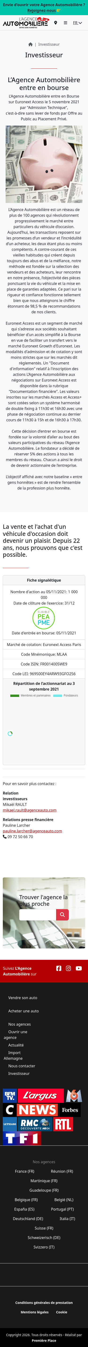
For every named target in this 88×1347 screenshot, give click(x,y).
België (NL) (63, 1199)
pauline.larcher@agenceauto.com (32, 831)
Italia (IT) (67, 1218)
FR (77, 22)
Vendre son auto (22, 997)
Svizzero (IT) (44, 1247)
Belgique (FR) (26, 1199)
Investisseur (19, 1073)
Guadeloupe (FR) (43, 1190)
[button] (65, 23)
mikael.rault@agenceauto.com (30, 810)
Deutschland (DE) (28, 1218)
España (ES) (24, 1209)
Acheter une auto (23, 1011)
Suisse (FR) (44, 1228)
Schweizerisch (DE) (44, 1237)
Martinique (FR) (44, 1180)
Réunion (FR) (62, 1171)
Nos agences (19, 1024)
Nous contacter (21, 1066)
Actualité (16, 1045)
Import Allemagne (13, 1055)
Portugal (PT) (62, 1209)
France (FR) (24, 1171)
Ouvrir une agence (15, 1034)
